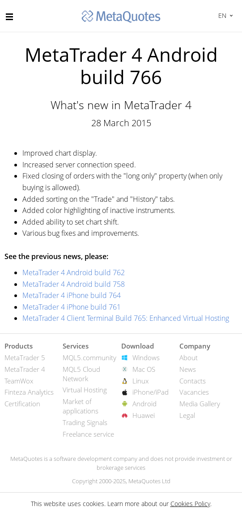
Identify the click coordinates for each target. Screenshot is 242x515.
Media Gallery (199, 403)
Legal (187, 415)
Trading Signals (85, 422)
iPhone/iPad (150, 391)
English (221, 15)
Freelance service (88, 434)
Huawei (143, 415)
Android (144, 403)
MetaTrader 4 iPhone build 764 (71, 295)
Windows (146, 357)
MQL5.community (89, 357)
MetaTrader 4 (24, 369)
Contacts (192, 380)
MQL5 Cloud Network (81, 374)
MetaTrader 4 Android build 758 (73, 284)
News (187, 369)
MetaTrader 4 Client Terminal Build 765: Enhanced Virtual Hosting (125, 318)
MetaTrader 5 (24, 357)
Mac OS (143, 369)
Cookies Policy (190, 503)
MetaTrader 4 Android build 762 (73, 272)
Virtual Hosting (85, 389)
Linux (140, 380)
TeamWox (18, 380)
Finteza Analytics (29, 391)
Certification (22, 403)
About (188, 357)
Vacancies (194, 391)
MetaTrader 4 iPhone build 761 (71, 307)
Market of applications (80, 406)
